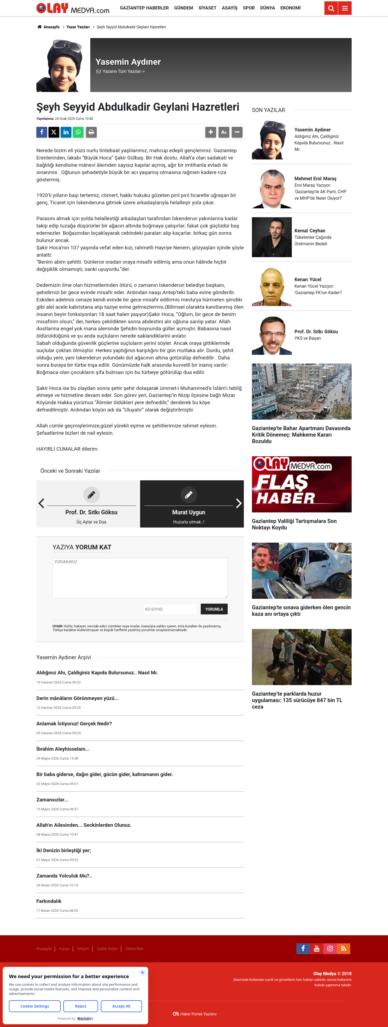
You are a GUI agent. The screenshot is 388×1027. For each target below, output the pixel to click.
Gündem (183, 8)
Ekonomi (290, 8)
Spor (249, 8)
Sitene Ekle (134, 949)
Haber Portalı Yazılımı (199, 1014)
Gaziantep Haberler (144, 8)
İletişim (83, 949)
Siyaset (208, 8)
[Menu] (345, 8)
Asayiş (230, 8)
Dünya (267, 8)
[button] (210, 132)
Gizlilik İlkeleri (107, 949)
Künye (64, 949)
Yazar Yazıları (78, 27)
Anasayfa (48, 27)
